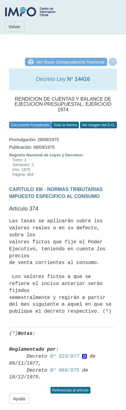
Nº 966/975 (64, 370)
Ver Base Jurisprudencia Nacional (70, 61)
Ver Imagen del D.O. (98, 125)
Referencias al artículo (70, 390)
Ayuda (19, 398)
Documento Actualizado (30, 125)
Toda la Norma (65, 125)
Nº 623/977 (64, 356)
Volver (14, 26)
